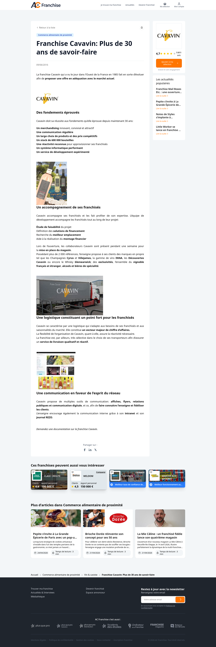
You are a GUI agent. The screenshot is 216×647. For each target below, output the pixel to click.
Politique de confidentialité (61, 640)
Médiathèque (38, 596)
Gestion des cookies (85, 640)
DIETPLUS (128, 476)
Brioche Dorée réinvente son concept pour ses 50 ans (104, 535)
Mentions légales (38, 640)
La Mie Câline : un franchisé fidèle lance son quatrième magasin (159, 535)
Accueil (34, 574)
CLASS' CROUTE (52, 476)
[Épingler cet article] (142, 27)
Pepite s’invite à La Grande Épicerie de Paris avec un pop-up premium (54, 537)
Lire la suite (162, 96)
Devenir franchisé (95, 588)
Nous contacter (104, 640)
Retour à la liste (45, 27)
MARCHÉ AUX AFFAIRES (169, 477)
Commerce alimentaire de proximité (61, 574)
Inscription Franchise (123, 640)
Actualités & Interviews (42, 592)
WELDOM (88, 476)
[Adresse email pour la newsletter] (158, 599)
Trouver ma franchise (42, 588)
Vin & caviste (90, 574)
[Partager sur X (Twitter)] (95, 450)
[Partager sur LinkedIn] (90, 450)
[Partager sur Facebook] (84, 450)
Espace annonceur (95, 592)
